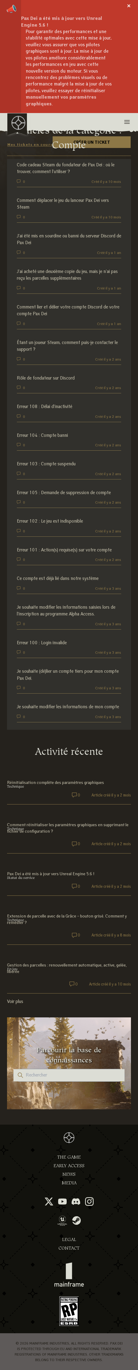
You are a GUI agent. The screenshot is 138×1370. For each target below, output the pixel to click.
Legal (69, 1239)
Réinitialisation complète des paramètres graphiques (55, 782)
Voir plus (15, 1001)
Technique (15, 786)
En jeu (12, 969)
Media (69, 1183)
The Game (69, 1157)
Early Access (69, 1165)
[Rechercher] (69, 1075)
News (69, 1174)
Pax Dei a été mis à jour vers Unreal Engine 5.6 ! (51, 873)
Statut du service (21, 878)
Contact (69, 1248)
